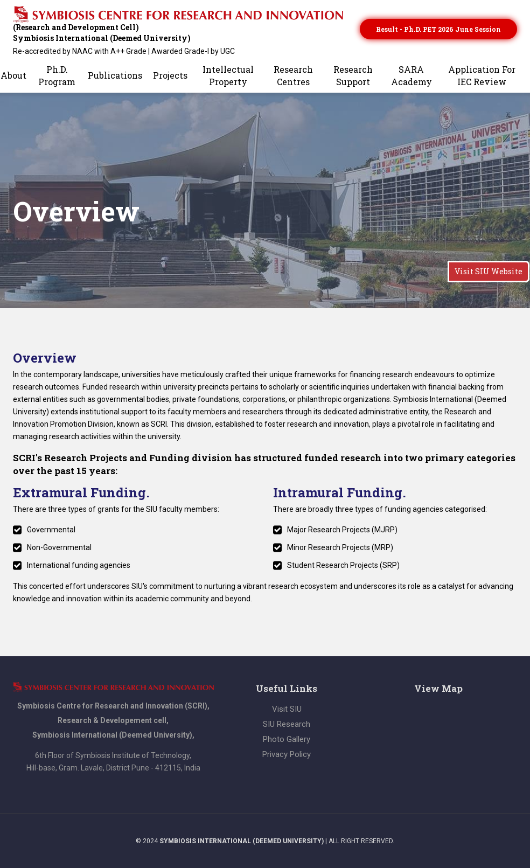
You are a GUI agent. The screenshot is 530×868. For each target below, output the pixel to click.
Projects (170, 75)
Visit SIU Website (488, 271)
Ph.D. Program (56, 75)
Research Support (353, 75)
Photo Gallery (286, 739)
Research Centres (293, 75)
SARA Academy (411, 75)
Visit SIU (287, 709)
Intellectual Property (228, 75)
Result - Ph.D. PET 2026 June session (438, 29)
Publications (115, 75)
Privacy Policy (286, 754)
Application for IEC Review (481, 75)
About (13, 75)
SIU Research (286, 724)
